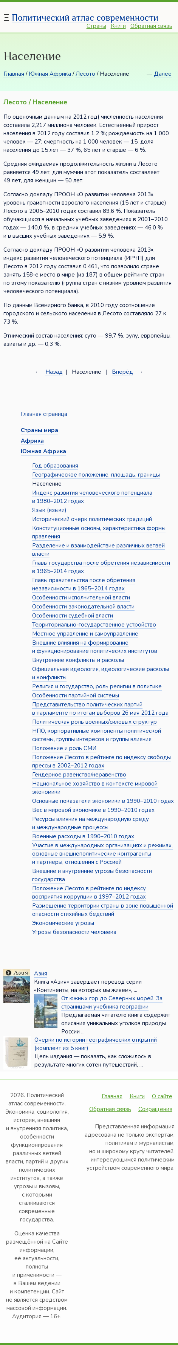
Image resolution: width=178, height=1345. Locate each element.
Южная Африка (50, 74)
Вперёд (122, 372)
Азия (40, 973)
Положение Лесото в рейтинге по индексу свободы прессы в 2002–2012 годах (101, 761)
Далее (163, 74)
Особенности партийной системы (75, 695)
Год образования (55, 465)
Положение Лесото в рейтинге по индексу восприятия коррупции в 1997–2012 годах (89, 892)
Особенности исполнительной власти (81, 597)
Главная (13, 74)
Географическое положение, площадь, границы (96, 474)
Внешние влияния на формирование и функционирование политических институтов (94, 647)
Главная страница (44, 414)
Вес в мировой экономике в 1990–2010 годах (93, 810)
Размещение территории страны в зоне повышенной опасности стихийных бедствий (102, 910)
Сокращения (155, 1109)
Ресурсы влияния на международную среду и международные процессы (90, 823)
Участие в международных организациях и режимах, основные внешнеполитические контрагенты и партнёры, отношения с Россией (102, 854)
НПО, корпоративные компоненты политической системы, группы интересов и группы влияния (96, 735)
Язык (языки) (49, 510)
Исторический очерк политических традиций (92, 519)
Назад (54, 372)
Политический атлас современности (85, 17)
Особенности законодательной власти (83, 606)
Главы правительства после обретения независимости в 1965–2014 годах (83, 584)
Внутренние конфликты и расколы (78, 660)
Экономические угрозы (63, 923)
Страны (96, 26)
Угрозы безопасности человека (74, 932)
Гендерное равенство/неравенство (79, 774)
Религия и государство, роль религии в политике (97, 686)
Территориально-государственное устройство (94, 624)
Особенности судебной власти (72, 615)
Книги (118, 26)
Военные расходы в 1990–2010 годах (83, 836)
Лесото (85, 74)
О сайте (162, 1096)
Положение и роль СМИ (64, 748)
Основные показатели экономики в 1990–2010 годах (103, 801)
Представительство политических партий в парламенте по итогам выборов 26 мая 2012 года (100, 709)
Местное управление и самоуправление (85, 633)
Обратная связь (151, 26)
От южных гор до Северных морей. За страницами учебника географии (112, 1002)
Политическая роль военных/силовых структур (94, 722)
